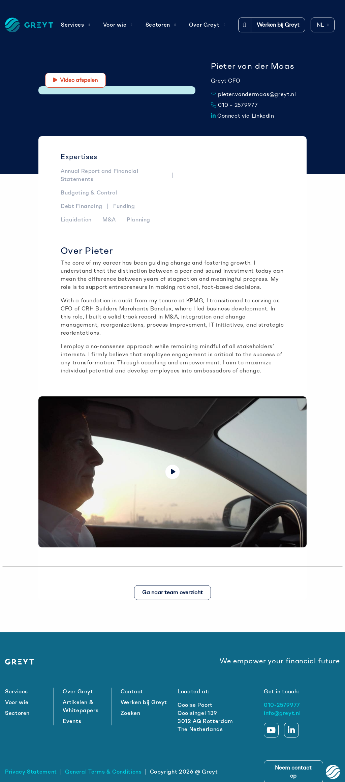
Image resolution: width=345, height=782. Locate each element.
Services (75, 25)
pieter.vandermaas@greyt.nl (253, 94)
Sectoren (161, 25)
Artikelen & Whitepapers (80, 706)
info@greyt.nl (282, 713)
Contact (132, 691)
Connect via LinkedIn (242, 116)
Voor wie (118, 25)
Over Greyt (207, 25)
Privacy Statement (31, 772)
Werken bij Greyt (278, 25)
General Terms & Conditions (103, 772)
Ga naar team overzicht (172, 592)
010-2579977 (282, 705)
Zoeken (130, 713)
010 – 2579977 (234, 105)
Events (72, 721)
